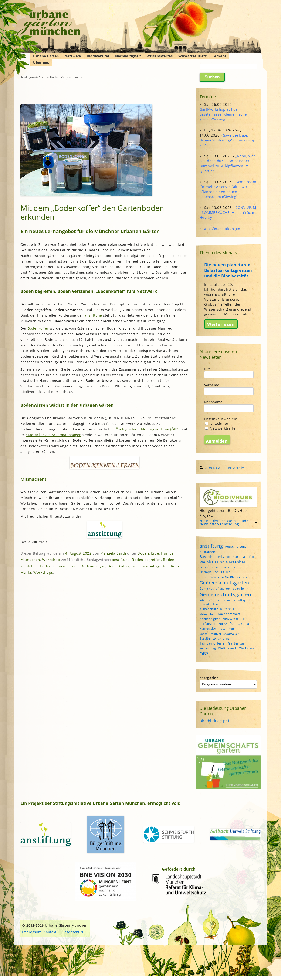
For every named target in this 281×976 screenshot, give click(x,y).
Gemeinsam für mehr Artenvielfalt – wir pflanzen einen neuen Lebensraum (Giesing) (228, 189)
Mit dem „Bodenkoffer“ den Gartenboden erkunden (92, 212)
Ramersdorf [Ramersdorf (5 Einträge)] (208, 628)
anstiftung (93, 315)
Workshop (51, 559)
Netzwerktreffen (221, 428)
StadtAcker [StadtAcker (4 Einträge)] (231, 634)
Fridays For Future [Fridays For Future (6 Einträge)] (215, 572)
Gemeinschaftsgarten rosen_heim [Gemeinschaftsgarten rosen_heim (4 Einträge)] (224, 588)
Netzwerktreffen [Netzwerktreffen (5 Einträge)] (235, 619)
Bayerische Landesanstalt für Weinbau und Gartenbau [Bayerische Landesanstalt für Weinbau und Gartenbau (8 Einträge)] (227, 559)
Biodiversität (98, 56)
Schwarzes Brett (192, 56)
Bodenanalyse (93, 566)
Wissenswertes (160, 56)
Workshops (43, 572)
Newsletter (217, 423)
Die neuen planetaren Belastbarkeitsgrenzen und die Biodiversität (228, 270)
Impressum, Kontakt (39, 932)
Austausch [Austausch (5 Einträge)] (207, 552)
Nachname (213, 402)
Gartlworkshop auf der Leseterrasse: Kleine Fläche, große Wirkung (224, 114)
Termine (219, 56)
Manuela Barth (113, 553)
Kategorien (209, 678)
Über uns (41, 62)
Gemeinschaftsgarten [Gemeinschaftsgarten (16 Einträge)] (224, 583)
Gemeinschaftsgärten (150, 566)
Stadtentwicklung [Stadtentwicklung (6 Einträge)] (214, 638)
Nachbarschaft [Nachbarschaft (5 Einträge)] (229, 614)
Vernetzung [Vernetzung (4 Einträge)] (208, 648)
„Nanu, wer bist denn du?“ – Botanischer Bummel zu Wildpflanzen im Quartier (227, 163)
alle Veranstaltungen (222, 228)
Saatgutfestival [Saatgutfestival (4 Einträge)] (210, 634)
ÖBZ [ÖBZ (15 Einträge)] (204, 654)
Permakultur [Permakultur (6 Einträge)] (240, 623)
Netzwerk (72, 56)
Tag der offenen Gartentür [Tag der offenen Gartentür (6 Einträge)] (222, 643)
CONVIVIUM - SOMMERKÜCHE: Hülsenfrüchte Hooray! (228, 212)
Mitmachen (30, 559)
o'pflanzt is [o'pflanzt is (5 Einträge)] (208, 623)
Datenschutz (73, 932)
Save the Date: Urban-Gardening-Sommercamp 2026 (227, 140)
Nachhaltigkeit (128, 56)
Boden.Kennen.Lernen (59, 566)
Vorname (211, 385)
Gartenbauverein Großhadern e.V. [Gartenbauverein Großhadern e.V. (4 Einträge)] (224, 577)
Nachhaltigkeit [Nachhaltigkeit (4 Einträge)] (210, 619)
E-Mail (211, 368)
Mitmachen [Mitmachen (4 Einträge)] (208, 614)
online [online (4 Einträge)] (223, 624)
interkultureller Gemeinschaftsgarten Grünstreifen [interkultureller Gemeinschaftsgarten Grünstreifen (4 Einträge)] (227, 602)
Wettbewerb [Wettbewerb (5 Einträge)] (227, 648)
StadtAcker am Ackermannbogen (53, 435)
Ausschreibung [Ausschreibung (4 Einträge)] (236, 547)
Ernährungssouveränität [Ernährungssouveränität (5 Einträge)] (218, 567)
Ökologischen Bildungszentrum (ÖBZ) (147, 429)
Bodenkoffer (38, 328)
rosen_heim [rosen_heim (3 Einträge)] (227, 628)
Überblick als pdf (214, 720)
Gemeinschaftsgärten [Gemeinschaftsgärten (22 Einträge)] (225, 594)
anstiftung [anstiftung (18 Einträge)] (211, 546)
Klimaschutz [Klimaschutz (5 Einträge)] (209, 609)
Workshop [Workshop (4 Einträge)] (246, 648)
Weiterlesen (221, 324)
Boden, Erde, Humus (156, 553)
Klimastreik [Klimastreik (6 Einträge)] (230, 609)
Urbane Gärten (46, 56)
